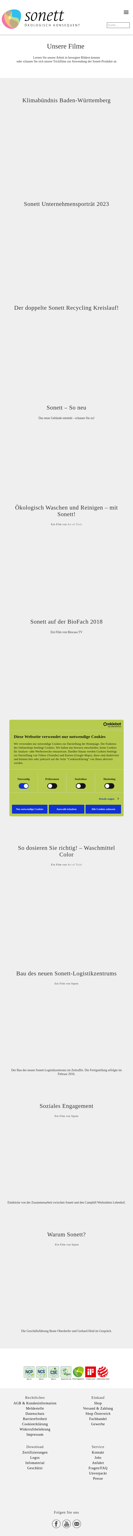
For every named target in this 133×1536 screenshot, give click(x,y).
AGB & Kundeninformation (35, 1403)
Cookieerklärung (35, 1424)
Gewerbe (98, 1424)
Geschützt (35, 1468)
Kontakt (98, 1452)
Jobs (98, 1457)
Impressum (34, 1434)
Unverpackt (98, 1473)
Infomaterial (35, 1463)
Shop (98, 1403)
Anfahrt (98, 1463)
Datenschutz (35, 1413)
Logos (35, 1457)
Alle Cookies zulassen (103, 809)
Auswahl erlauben (66, 809)
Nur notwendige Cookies (29, 809)
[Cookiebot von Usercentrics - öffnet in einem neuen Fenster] (106, 724)
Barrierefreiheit (35, 1419)
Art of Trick (75, 524)
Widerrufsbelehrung (35, 1429)
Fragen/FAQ (98, 1468)
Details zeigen (106, 798)
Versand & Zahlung (98, 1408)
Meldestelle (35, 1408)
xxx (66, 1492)
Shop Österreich (98, 1413)
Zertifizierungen (35, 1452)
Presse (98, 1478)
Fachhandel (98, 1419)
